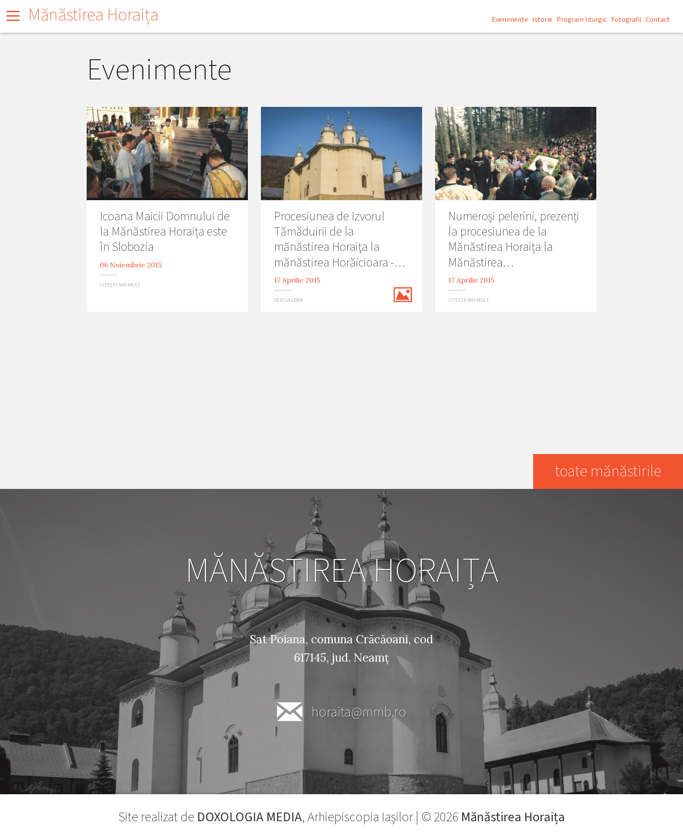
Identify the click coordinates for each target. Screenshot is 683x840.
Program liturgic (582, 19)
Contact (658, 19)
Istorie (542, 19)
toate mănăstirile (608, 471)
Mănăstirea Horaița (93, 15)
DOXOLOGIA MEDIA (249, 817)
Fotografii (626, 19)
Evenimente (510, 19)
